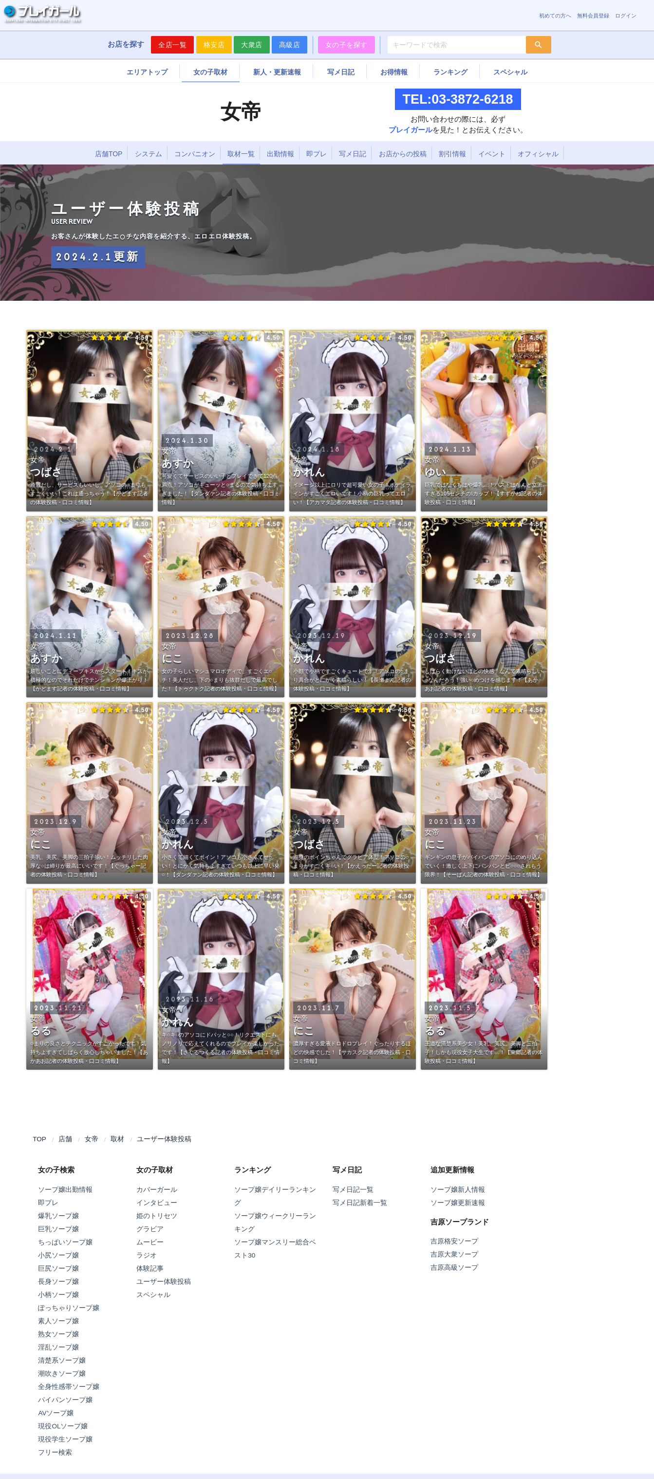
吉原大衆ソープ (454, 1254)
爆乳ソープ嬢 (58, 1216)
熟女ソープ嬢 (58, 1334)
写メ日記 (341, 72)
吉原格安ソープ (454, 1241)
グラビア (150, 1229)
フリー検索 (55, 1452)
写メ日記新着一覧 (360, 1202)
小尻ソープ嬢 (58, 1255)
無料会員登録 (593, 15)
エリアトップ (147, 72)
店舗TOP (109, 154)
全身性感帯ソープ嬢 (68, 1386)
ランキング (450, 72)
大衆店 (251, 45)
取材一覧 (241, 154)
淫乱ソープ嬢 (58, 1347)
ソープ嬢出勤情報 (65, 1189)
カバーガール (156, 1189)
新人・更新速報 (277, 72)
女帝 (91, 1139)
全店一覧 (172, 45)
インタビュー (156, 1202)
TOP (39, 1139)
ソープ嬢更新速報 (457, 1202)
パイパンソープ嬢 (65, 1400)
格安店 (214, 45)
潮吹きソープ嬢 (62, 1373)
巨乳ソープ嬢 (58, 1229)
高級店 (289, 45)
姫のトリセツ (156, 1216)
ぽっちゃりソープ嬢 (68, 1308)
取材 (117, 1139)
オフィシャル (538, 154)
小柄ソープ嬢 (58, 1294)
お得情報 (394, 72)
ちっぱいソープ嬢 (65, 1242)
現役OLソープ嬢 (63, 1426)
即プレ (316, 154)
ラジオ (146, 1255)
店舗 (65, 1139)
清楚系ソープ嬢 (62, 1360)
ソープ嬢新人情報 (457, 1189)
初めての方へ (555, 15)
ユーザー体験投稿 (164, 1139)
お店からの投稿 (403, 154)
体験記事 (150, 1268)
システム (148, 154)
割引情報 (452, 154)
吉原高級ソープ (454, 1267)
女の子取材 (210, 72)
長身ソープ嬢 (58, 1281)
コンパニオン (194, 154)
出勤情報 (280, 154)
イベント (491, 154)
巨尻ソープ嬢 (58, 1268)
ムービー (150, 1242)
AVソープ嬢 (56, 1413)
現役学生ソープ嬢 (65, 1439)
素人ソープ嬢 (58, 1321)
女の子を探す (346, 45)
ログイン (625, 15)
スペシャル (510, 72)
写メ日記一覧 (353, 1189)
